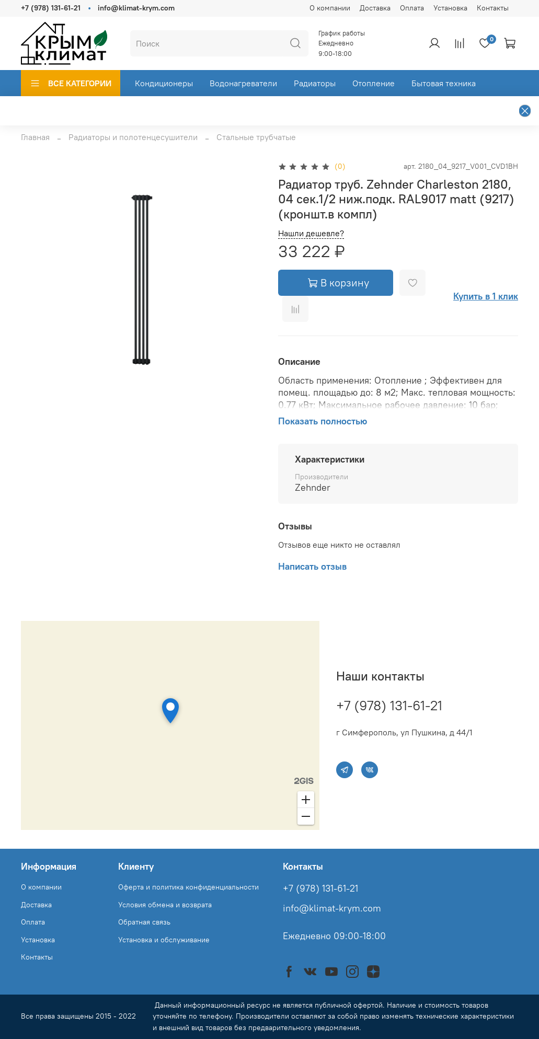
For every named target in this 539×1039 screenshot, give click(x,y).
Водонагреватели (243, 83)
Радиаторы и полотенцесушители (133, 137)
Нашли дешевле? (311, 233)
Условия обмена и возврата (165, 904)
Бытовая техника (443, 83)
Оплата (412, 8)
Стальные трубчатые (256, 137)
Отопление (373, 83)
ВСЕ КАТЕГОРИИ (70, 83)
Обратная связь (144, 922)
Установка (450, 8)
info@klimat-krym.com (136, 8)
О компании (329, 8)
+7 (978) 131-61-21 (51, 8)
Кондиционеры (164, 83)
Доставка (375, 8)
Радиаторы (315, 83)
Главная (35, 137)
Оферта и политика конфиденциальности (188, 887)
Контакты (493, 8)
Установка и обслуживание (164, 939)
